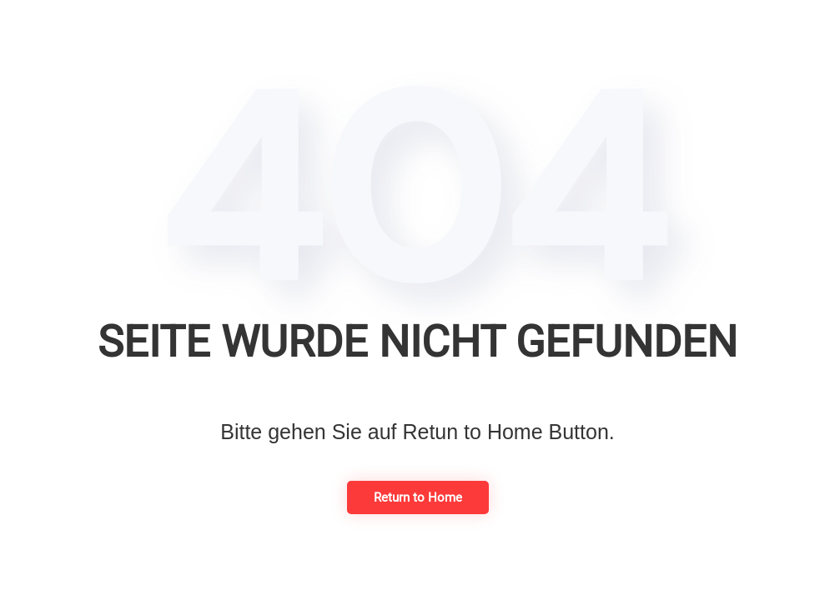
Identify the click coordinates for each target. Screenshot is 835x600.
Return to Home (418, 497)
